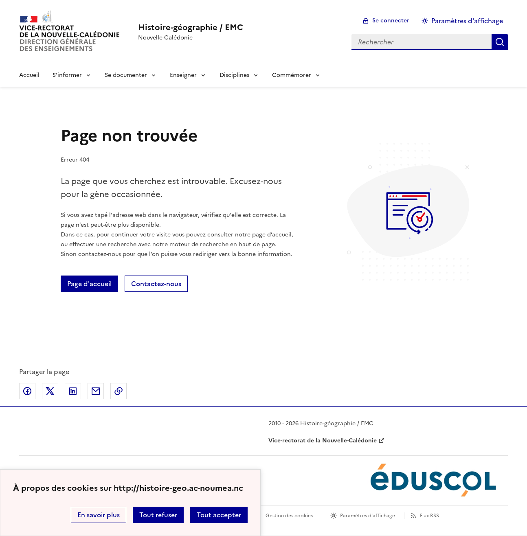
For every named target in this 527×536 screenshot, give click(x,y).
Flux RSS (429, 515)
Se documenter (126, 75)
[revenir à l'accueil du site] (190, 27)
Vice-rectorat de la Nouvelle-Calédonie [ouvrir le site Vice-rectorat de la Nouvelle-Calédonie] (322, 440)
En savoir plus (98, 515)
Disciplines (234, 75)
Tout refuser (158, 515)
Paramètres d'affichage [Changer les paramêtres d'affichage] (467, 21)
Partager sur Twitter (50, 391)
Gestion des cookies (289, 515)
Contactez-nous (156, 284)
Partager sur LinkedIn (73, 391)
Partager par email (96, 391)
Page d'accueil (89, 284)
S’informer (67, 75)
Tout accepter (219, 515)
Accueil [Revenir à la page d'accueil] (29, 75)
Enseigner (183, 75)
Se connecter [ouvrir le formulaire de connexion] (390, 20)
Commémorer (291, 75)
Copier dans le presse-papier (118, 391)
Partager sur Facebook (27, 391)
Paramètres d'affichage (367, 515)
